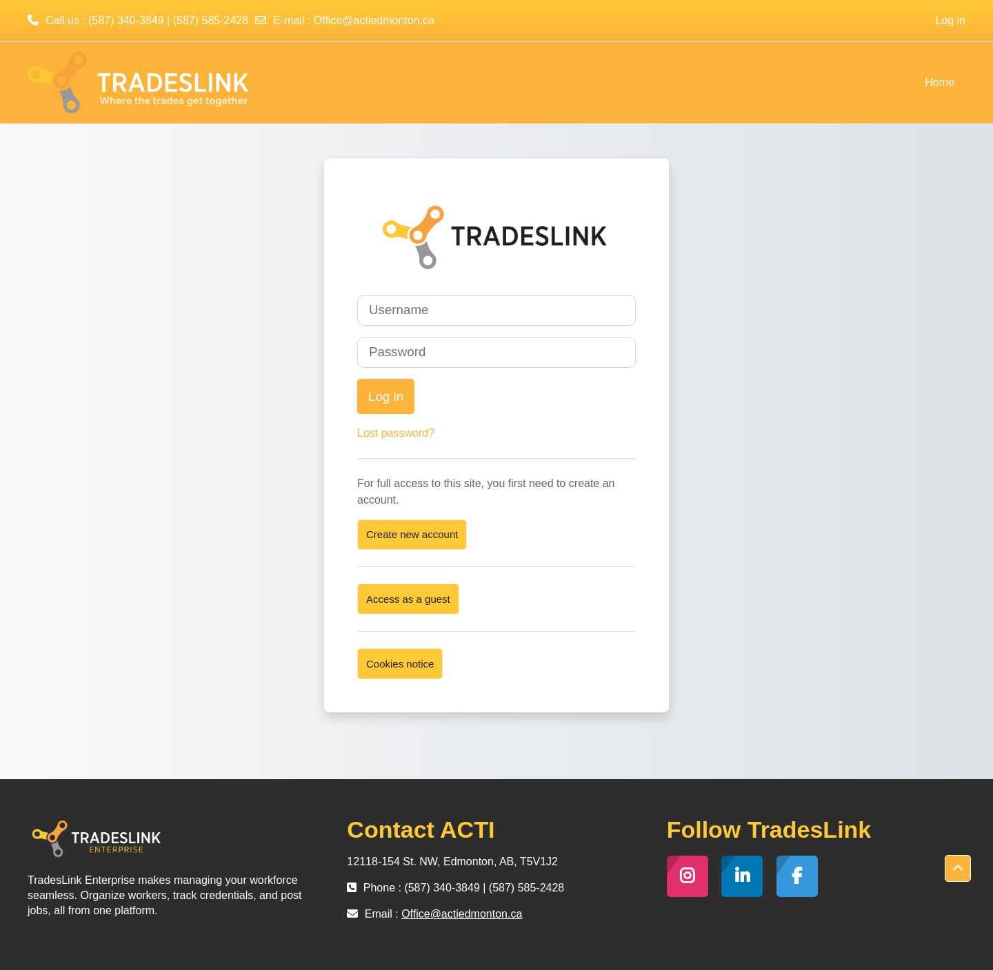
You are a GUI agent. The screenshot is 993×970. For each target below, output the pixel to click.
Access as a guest (408, 599)
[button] (958, 869)
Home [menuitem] (939, 82)
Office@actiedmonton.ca (374, 20)
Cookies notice (400, 664)
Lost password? (395, 433)
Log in (950, 20)
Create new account (412, 534)
